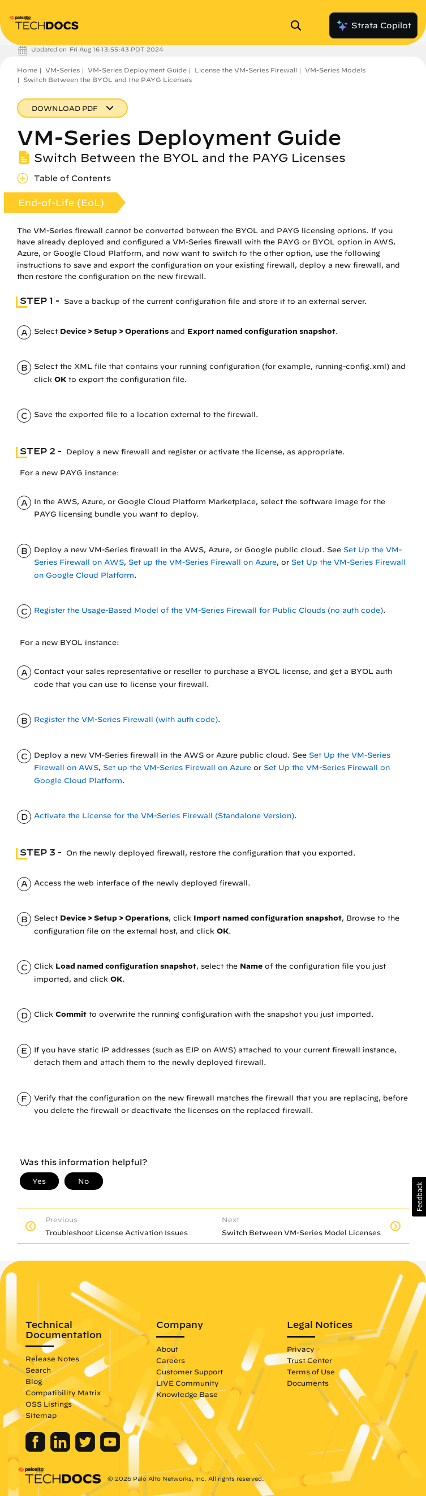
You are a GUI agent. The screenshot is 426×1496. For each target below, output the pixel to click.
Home (27, 70)
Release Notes (52, 1358)
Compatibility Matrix (63, 1392)
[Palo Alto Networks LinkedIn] (61, 1449)
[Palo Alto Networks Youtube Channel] (110, 1449)
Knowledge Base (187, 1394)
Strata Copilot (373, 25)
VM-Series (62, 70)
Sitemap (41, 1415)
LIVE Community (187, 1383)
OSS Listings (48, 1404)
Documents (308, 1383)
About (167, 1349)
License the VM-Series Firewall (246, 70)
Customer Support (189, 1371)
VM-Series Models (335, 70)
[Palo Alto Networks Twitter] (86, 1449)
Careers (170, 1360)
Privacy (301, 1349)
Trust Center (309, 1360)
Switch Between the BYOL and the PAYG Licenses (107, 79)
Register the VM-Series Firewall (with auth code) (126, 719)
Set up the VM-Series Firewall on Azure (202, 562)
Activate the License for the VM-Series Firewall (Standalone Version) (164, 815)
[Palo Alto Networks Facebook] (36, 1449)
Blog (33, 1381)
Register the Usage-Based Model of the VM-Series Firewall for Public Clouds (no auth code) (208, 610)
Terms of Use (311, 1371)
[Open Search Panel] (299, 25)
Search (38, 1370)
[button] (419, 1196)
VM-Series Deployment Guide (137, 70)
